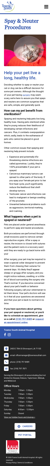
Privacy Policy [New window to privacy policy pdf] (11, 463)
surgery (26, 95)
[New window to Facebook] (5, 335)
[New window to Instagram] (10, 335)
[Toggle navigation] (46, 6)
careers (25, 426)
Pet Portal (25, 435)
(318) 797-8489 (24, 319)
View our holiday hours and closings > (19, 417)
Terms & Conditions (25, 463)
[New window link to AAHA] (13, 447)
